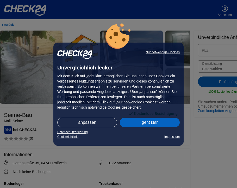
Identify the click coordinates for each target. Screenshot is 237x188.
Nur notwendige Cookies (163, 52)
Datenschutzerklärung (72, 132)
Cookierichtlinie (67, 137)
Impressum (172, 137)
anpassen (87, 122)
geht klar (150, 122)
